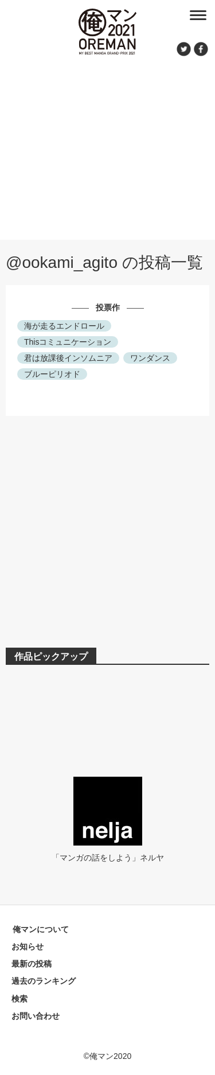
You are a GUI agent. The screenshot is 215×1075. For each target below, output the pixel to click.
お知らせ (27, 946)
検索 (19, 998)
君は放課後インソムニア (68, 358)
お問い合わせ (35, 1016)
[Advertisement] (107, 146)
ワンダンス (150, 358)
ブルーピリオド (52, 374)
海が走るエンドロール (64, 325)
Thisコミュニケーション (67, 341)
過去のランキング (43, 981)
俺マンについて (41, 929)
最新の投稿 (31, 963)
